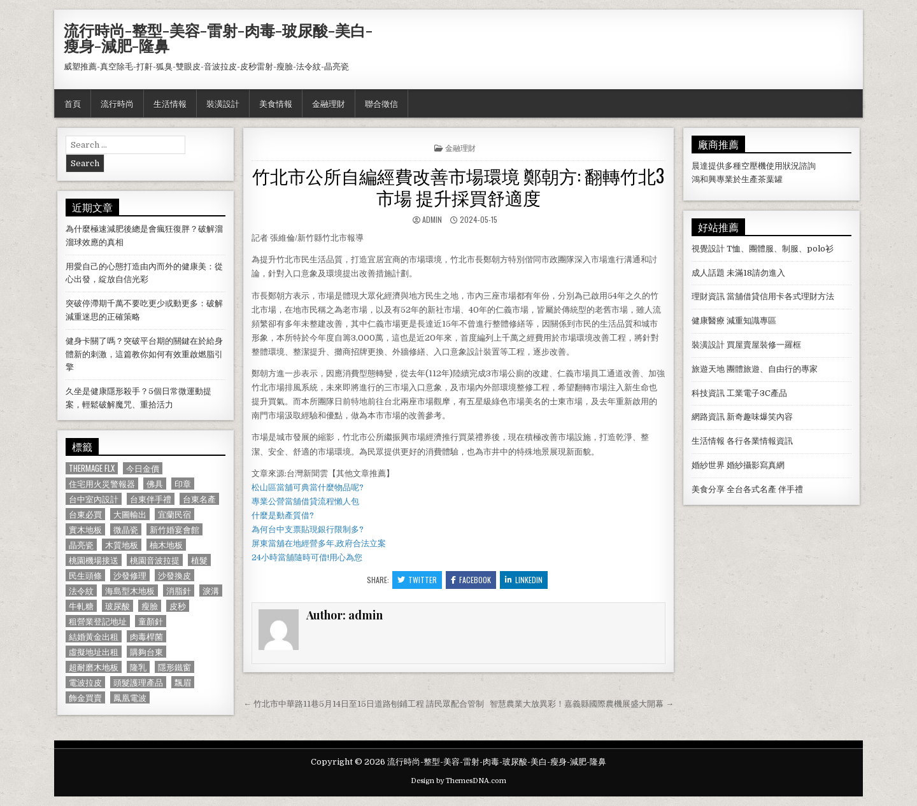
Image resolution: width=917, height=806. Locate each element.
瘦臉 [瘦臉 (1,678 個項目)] (149, 606)
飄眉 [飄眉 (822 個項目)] (182, 682)
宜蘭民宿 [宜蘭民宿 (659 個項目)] (174, 514)
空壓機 (753, 166)
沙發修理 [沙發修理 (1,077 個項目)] (129, 575)
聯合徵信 (381, 103)
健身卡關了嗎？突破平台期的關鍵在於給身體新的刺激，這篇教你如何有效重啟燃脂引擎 (144, 354)
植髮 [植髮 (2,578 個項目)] (199, 560)
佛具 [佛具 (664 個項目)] (154, 483)
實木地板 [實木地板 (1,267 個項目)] (85, 529)
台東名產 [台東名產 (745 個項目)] (199, 499)
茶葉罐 (770, 179)
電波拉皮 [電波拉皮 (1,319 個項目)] (85, 682)
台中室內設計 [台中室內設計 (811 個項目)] (93, 499)
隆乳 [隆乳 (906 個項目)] (138, 667)
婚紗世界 (708, 465)
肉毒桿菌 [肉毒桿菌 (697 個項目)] (146, 636)
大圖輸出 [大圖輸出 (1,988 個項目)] (129, 514)
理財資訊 (708, 296)
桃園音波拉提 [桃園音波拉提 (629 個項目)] (155, 560)
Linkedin (524, 579)
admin (432, 219)
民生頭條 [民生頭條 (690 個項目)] (85, 575)
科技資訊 (708, 393)
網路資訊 (708, 416)
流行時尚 (117, 103)
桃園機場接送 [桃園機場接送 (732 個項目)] (93, 560)
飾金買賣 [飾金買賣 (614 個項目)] (85, 697)
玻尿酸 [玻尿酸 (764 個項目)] (117, 606)
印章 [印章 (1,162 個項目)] (182, 483)
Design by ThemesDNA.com (458, 781)
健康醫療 (708, 320)
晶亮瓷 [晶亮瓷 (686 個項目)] (81, 545)
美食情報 (275, 103)
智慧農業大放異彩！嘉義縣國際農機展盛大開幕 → (582, 704)
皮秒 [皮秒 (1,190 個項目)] (177, 606)
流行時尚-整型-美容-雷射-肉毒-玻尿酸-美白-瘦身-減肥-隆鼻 (218, 37)
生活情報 (170, 103)
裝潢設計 (222, 103)
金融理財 (328, 103)
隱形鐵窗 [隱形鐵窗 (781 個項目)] (174, 667)
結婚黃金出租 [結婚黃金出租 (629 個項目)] (93, 636)
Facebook (471, 579)
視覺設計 (708, 248)
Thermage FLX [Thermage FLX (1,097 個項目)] (92, 468)
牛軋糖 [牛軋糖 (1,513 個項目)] (81, 606)
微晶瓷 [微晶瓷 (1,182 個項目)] (125, 529)
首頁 (72, 103)
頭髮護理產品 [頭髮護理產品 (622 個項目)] (138, 682)
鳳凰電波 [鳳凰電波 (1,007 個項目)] (129, 697)
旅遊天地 (708, 369)
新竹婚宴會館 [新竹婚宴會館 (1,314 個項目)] (174, 529)
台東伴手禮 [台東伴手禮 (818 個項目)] (150, 499)
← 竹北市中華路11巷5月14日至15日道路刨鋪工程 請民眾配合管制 (363, 704)
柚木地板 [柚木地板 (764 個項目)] (166, 545)
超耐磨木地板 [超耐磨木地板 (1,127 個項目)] (93, 667)
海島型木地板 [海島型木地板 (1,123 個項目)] (130, 590)
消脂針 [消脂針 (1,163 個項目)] (178, 590)
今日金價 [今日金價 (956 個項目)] (142, 468)
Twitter (417, 579)
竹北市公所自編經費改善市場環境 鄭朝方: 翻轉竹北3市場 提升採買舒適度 (458, 186)
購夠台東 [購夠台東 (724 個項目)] (146, 652)
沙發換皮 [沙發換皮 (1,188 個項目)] (174, 575)
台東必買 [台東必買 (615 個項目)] (85, 514)
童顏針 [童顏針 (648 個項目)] (150, 621)
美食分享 (708, 489)
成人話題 (708, 273)
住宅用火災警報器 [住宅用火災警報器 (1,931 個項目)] (102, 483)
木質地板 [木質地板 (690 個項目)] (121, 545)
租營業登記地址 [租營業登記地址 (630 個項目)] (98, 621)
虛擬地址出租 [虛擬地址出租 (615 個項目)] (93, 652)
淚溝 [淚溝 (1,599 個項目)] (211, 590)
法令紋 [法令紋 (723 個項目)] (81, 590)
